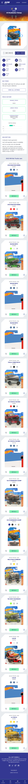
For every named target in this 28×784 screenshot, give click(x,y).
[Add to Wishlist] (8, 53)
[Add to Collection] (20, 53)
